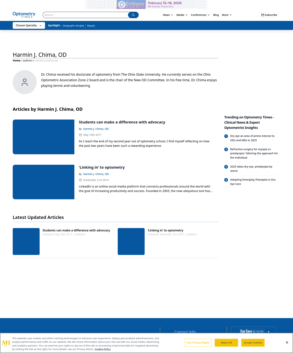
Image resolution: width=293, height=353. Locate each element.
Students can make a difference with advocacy (76, 230)
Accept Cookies (253, 342)
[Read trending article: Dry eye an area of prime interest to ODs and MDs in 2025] (252, 138)
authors (28, 60)
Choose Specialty (29, 25)
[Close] (287, 342)
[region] (146, 343)
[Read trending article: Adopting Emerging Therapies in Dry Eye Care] (252, 181)
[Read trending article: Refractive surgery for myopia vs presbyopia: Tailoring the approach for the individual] (252, 153)
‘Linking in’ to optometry (165, 230)
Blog (216, 15)
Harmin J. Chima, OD (96, 129)
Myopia (91, 25)
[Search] (85, 15)
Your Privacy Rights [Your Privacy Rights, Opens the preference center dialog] (197, 342)
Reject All (226, 342)
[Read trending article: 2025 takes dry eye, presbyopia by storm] (252, 168)
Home (16, 60)
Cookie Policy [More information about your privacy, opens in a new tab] (103, 349)
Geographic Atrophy (73, 25)
